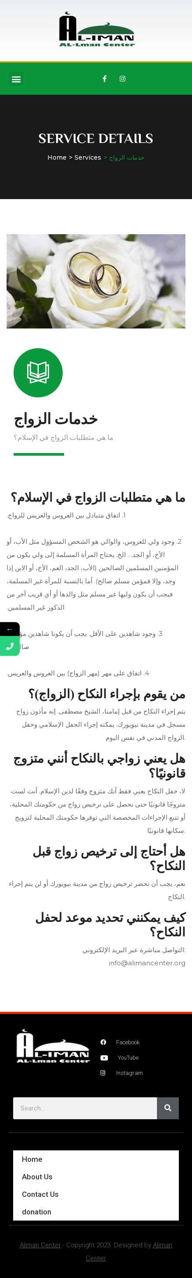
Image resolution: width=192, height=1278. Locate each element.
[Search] (168, 1108)
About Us (37, 1176)
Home (57, 157)
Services (88, 157)
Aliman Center (40, 1245)
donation (36, 1211)
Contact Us (40, 1194)
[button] (16, 78)
